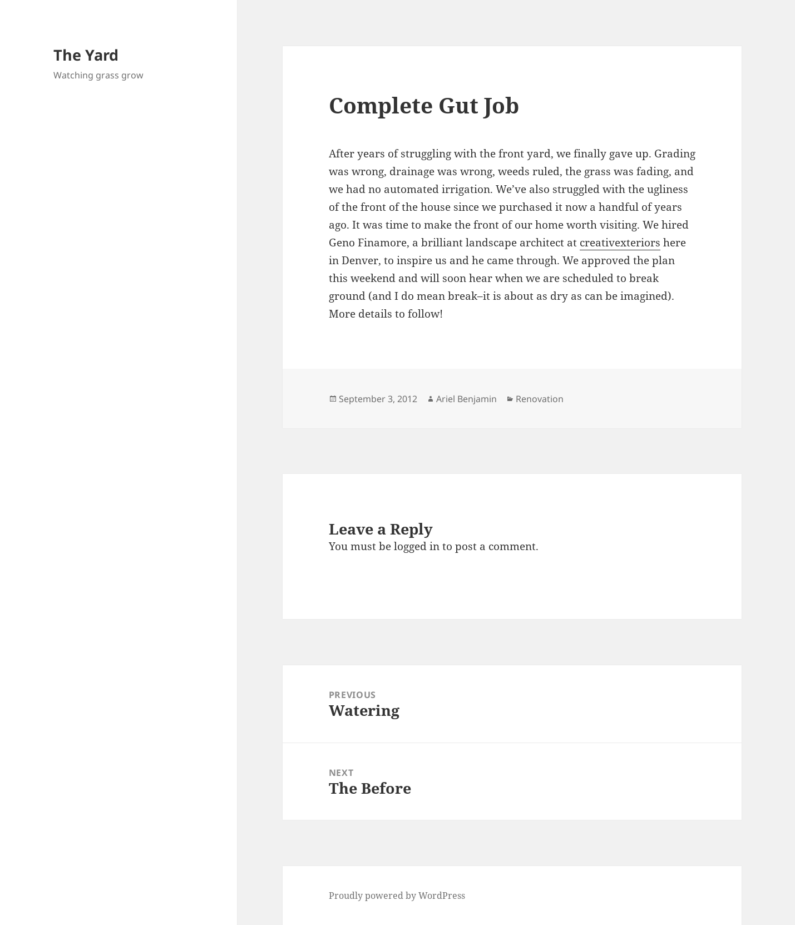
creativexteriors (620, 242)
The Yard (85, 54)
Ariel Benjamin (466, 399)
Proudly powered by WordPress (397, 895)
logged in (417, 546)
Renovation (540, 399)
